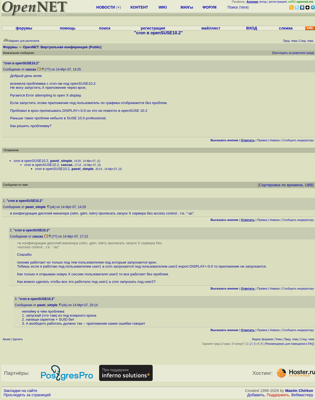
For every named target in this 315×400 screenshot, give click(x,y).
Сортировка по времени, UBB (286, 185)
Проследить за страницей (27, 395)
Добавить (256, 395)
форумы (24, 28)
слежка (285, 28)
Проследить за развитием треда (293, 52)
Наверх (275, 140)
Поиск (232, 7)
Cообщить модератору (298, 140)
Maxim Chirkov (299, 390)
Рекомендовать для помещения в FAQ (290, 343)
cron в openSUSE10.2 (31, 161)
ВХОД (251, 28)
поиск (104, 28)
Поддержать (278, 395)
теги (244, 7)
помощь (68, 28)
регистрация (277, 1)
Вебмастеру (302, 395)
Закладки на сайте (20, 390)
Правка (262, 140)
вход (263, 1)
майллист (210, 28)
